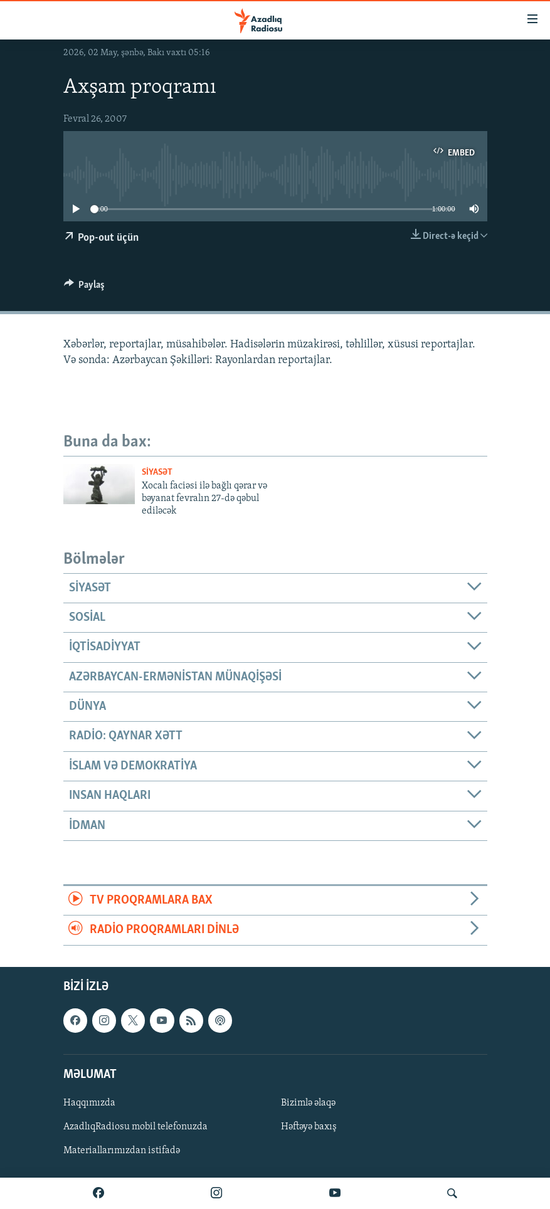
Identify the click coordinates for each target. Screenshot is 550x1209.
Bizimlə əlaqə (308, 1103)
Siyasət (157, 472)
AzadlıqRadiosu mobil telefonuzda (135, 1127)
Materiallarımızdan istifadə (121, 1151)
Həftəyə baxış (309, 1127)
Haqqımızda (89, 1103)
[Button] (84, 288)
